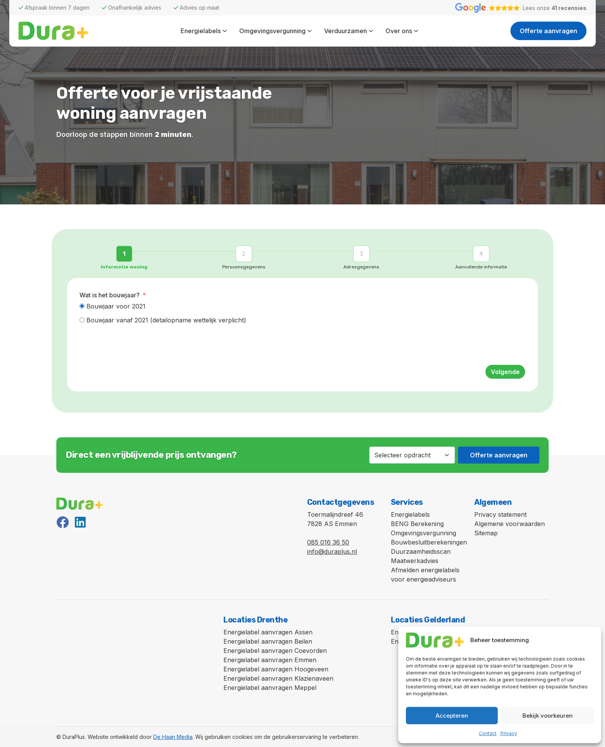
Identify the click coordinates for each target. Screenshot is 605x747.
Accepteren (452, 715)
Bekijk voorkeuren (547, 715)
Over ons (398, 31)
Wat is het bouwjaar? (109, 295)
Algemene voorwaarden (509, 524)
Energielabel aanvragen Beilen (267, 641)
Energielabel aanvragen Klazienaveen (278, 678)
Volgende (505, 372)
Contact (488, 733)
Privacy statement (500, 514)
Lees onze (554, 8)
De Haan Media (173, 737)
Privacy (508, 733)
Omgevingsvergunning (272, 31)
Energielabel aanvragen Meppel (269, 687)
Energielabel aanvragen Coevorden (275, 650)
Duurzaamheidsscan (421, 551)
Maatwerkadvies (414, 561)
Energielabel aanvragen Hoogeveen (275, 669)
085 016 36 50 (328, 542)
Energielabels (201, 31)
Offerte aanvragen (548, 31)
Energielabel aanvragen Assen (268, 632)
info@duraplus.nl (332, 551)
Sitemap (486, 533)
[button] (126, 257)
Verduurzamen (345, 31)
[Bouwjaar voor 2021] (81, 306)
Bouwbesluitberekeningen (429, 542)
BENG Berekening (417, 524)
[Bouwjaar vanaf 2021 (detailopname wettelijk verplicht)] (81, 319)
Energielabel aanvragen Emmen (269, 660)
